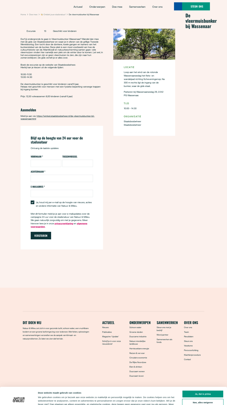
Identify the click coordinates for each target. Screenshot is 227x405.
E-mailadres (38, 186)
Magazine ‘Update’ (110, 336)
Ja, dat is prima (203, 377)
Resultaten (188, 336)
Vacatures (188, 345)
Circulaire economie (138, 357)
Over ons (188, 327)
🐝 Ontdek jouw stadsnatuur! (53, 14)
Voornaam (37, 156)
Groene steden (136, 332)
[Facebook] (25, 349)
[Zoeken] (178, 6)
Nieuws (105, 327)
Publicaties (107, 332)
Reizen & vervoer (137, 353)
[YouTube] (50, 349)
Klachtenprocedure (192, 355)
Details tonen (45, 399)
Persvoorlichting (191, 350)
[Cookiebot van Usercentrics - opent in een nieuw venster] (18, 399)
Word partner (162, 334)
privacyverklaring (72, 391)
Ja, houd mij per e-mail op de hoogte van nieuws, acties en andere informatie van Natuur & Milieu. (64, 204)
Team (186, 332)
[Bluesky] (31, 349)
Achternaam (38, 171)
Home (23, 14)
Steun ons (188, 341)
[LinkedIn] (44, 349)
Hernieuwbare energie (139, 348)
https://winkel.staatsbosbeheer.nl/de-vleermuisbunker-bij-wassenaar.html (58, 117)
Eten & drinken (135, 366)
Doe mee (33, 14)
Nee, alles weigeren (203, 386)
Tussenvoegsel (69, 156)
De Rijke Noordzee (137, 362)
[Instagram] (37, 349)
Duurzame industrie (138, 336)
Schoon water (135, 327)
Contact (187, 359)
